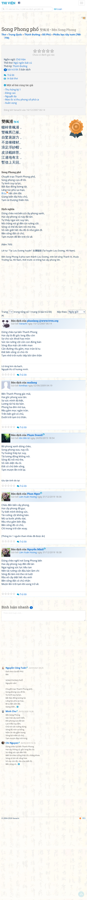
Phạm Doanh (36, 514)
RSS (83, 897)
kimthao (23, 464)
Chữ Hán (21, 97)
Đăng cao (10, 131)
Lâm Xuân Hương (28, 575)
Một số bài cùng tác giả (18, 123)
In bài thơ (12, 116)
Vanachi (17, 148)
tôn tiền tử (24, 517)
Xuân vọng (11, 141)
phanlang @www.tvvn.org (42, 400)
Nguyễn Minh (36, 628)
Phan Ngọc (34, 573)
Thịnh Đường (20, 104)
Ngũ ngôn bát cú (23, 101)
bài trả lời (11, 107)
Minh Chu (11, 790)
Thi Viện (8, 3)
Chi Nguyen (12, 822)
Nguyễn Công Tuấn (16, 747)
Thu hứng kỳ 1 (13, 127)
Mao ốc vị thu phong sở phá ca (22, 137)
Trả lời (10, 113)
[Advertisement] (43, 37)
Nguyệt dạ (10, 134)
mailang (32, 461)
